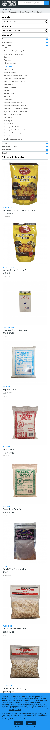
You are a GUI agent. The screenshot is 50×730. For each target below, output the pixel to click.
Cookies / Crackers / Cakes (13, 54)
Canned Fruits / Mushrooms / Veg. (16, 105)
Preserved (6, 39)
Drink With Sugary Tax (12, 124)
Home (4, 12)
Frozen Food (7, 42)
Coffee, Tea (8, 90)
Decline (31, 723)
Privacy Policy (15, 710)
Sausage (7, 57)
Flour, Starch (37, 12)
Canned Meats (9, 136)
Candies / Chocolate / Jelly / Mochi (16, 75)
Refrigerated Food (9, 146)
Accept (19, 723)
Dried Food (24, 12)
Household (6, 150)
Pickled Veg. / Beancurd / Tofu (14, 81)
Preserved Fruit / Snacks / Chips (15, 51)
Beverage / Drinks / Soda (12, 127)
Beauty (5, 153)
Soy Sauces (8, 118)
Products (13, 12)
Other (4, 143)
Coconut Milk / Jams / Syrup (13, 133)
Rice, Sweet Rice (10, 63)
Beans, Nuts (8, 84)
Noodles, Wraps (9, 69)
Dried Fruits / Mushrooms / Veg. (15, 78)
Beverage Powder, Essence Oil (15, 130)
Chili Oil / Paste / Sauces (12, 115)
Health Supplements (11, 87)
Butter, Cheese (9, 93)
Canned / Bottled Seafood (13, 102)
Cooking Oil (8, 121)
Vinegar (7, 96)
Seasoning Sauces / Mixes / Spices (16, 109)
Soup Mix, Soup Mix (10, 72)
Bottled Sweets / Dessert (13, 139)
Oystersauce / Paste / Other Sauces (16, 112)
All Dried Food (9, 48)
